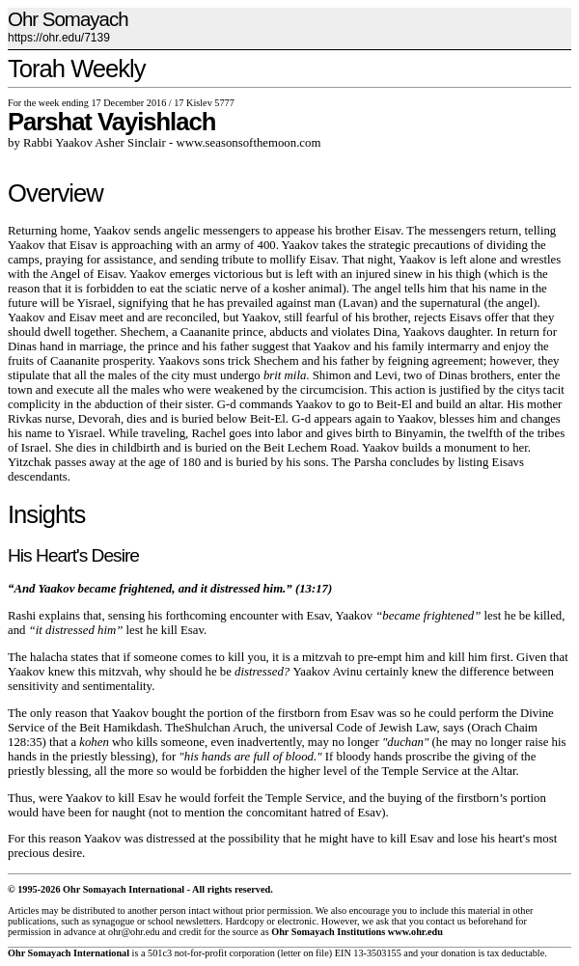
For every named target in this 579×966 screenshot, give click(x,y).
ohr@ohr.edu (133, 931)
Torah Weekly (77, 68)
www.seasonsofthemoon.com (249, 143)
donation (458, 953)
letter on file (305, 953)
